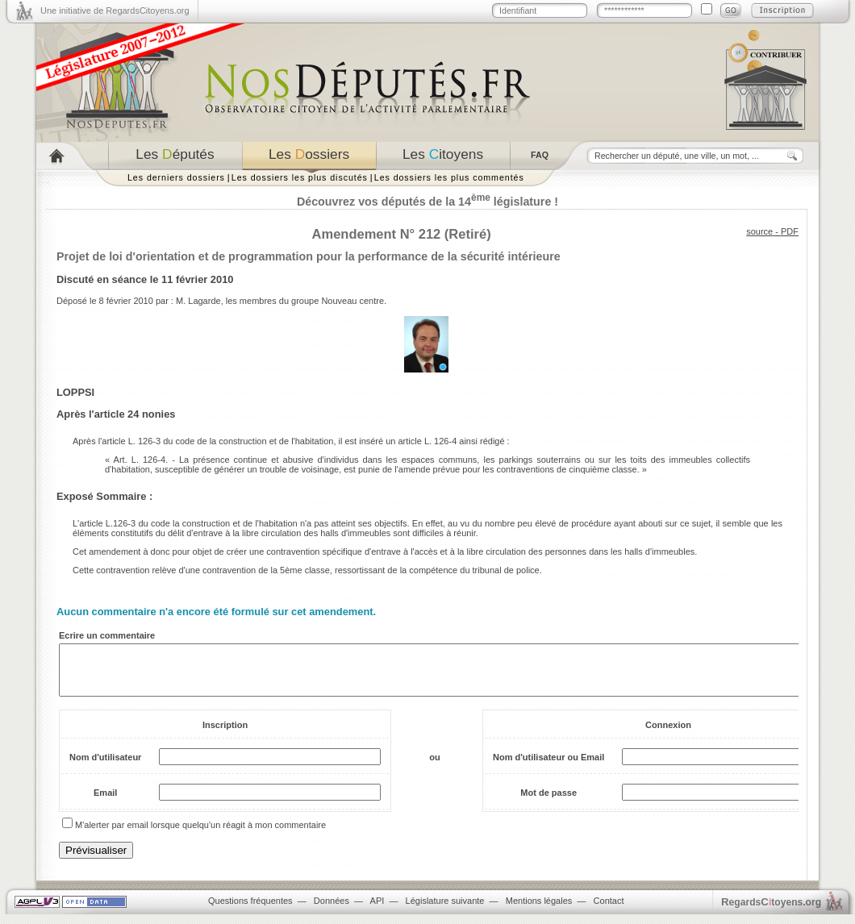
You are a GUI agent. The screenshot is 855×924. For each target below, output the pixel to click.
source (759, 231)
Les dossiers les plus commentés (449, 177)
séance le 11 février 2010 (173, 279)
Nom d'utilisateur (105, 767)
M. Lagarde (198, 301)
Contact (609, 910)
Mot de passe (548, 802)
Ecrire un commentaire (107, 635)
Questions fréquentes (250, 910)
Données (331, 910)
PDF (790, 231)
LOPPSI (75, 392)
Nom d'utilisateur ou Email (548, 767)
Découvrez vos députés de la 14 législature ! (427, 201)
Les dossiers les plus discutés (299, 177)
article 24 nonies (135, 414)
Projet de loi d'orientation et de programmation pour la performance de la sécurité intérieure (308, 256)
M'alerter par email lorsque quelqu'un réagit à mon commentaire (200, 834)
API (377, 910)
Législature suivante (445, 910)
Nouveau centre (352, 301)
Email (105, 802)
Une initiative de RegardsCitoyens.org (115, 10)
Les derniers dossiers (176, 177)
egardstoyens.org (771, 911)
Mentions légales (539, 910)
